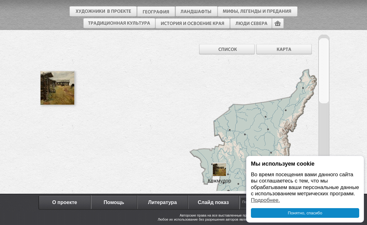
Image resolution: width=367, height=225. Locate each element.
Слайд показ (213, 202)
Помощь (114, 202)
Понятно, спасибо (305, 213)
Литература (162, 202)
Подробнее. (265, 200)
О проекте (64, 202)
